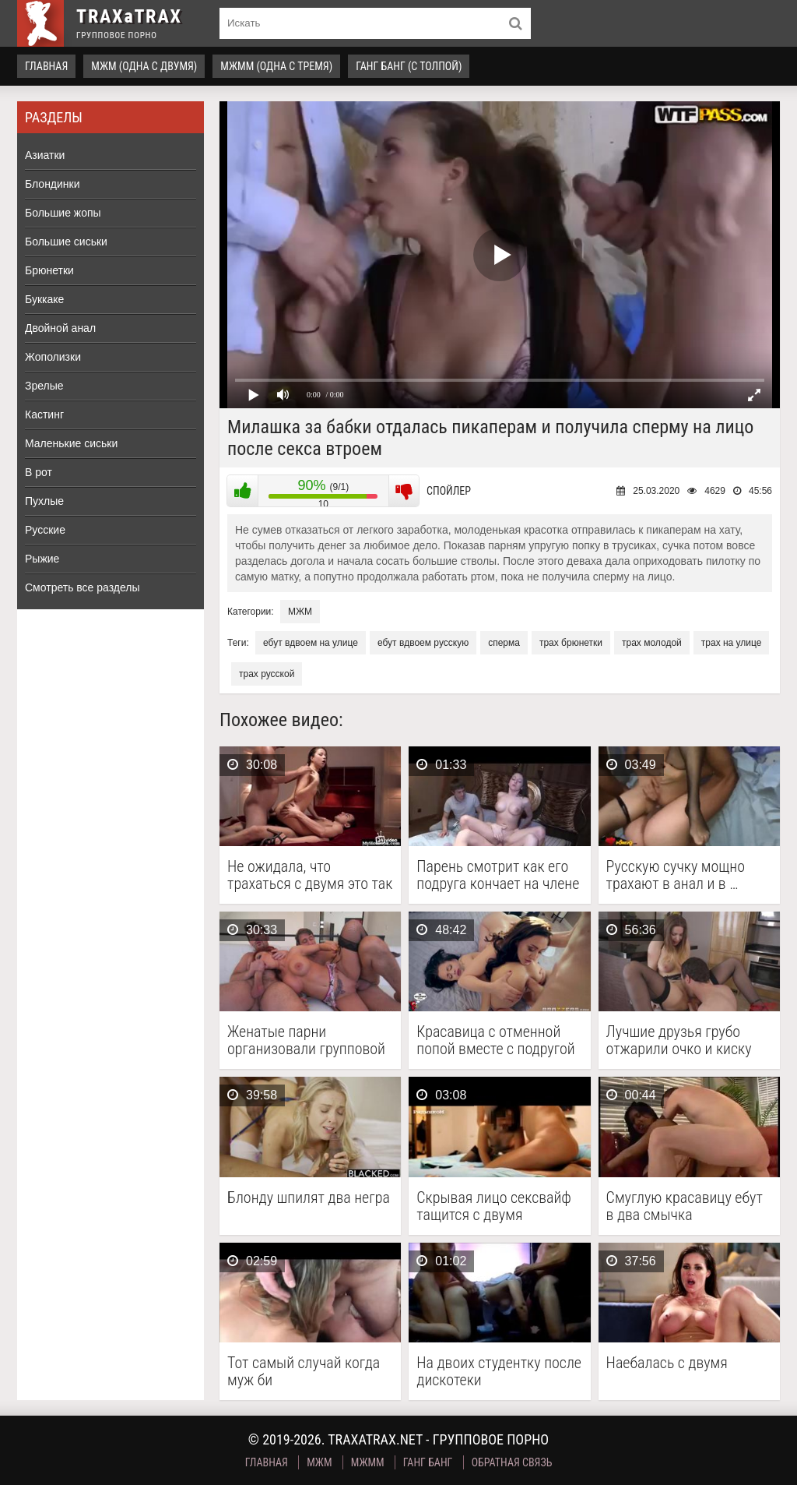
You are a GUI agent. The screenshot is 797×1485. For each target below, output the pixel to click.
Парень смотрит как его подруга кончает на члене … (497, 875)
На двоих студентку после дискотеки (498, 1371)
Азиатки (45, 155)
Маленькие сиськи (71, 443)
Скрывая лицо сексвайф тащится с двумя (493, 1206)
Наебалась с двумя (667, 1363)
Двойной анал (60, 328)
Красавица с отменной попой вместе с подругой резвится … (495, 1040)
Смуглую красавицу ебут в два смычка (684, 1206)
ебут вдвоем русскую (423, 642)
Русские (45, 530)
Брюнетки (49, 270)
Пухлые (44, 501)
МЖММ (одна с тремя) (276, 66)
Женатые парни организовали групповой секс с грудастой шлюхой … (307, 1040)
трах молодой (652, 642)
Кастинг (44, 414)
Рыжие (42, 558)
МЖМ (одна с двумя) (144, 66)
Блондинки (52, 184)
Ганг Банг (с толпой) (409, 66)
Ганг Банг (428, 1462)
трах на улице (731, 642)
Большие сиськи (66, 241)
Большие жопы (63, 212)
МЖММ (367, 1462)
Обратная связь (512, 1462)
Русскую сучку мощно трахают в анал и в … (675, 875)
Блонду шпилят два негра (308, 1198)
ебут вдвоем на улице (310, 642)
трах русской (266, 673)
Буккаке (44, 299)
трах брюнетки (570, 642)
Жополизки (53, 357)
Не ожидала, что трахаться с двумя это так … (309, 875)
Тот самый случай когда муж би (303, 1371)
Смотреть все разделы (82, 587)
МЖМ (300, 611)
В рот (38, 472)
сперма (504, 642)
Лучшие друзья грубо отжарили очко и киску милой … (679, 1040)
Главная (46, 66)
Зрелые (44, 385)
